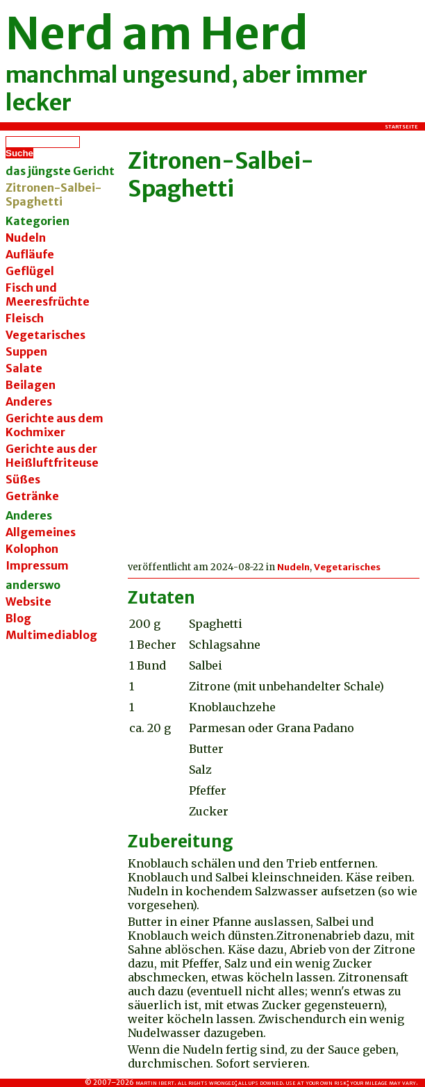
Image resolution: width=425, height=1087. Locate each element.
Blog (18, 618)
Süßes (23, 479)
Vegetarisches (45, 335)
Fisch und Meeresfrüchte (48, 294)
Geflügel (30, 271)
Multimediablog (51, 635)
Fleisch (25, 318)
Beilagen (31, 385)
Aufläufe (30, 254)
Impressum (37, 565)
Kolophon (32, 549)
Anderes (29, 401)
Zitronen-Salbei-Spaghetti (221, 175)
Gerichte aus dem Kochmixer (54, 425)
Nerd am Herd (157, 33)
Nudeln (26, 237)
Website (28, 601)
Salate (24, 368)
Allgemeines (41, 532)
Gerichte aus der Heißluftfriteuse (52, 456)
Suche (19, 153)
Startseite (401, 126)
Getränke (32, 496)
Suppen (26, 351)
